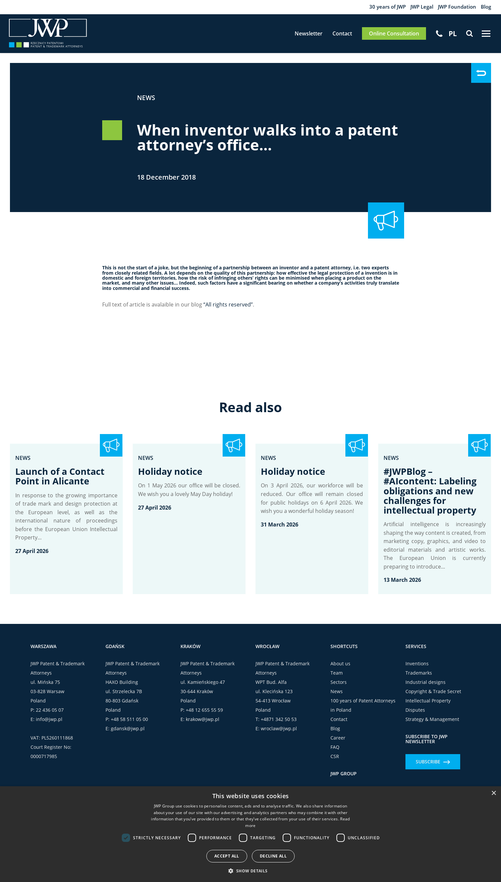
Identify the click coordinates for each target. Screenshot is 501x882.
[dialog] (250, 834)
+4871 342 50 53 (279, 725)
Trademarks (418, 679)
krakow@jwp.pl (202, 725)
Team (336, 679)
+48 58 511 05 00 (129, 725)
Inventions (417, 670)
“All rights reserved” (228, 308)
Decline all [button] (273, 856)
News (146, 101)
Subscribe (433, 768)
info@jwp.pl (49, 725)
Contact (337, 35)
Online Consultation (389, 35)
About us (340, 670)
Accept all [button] (226, 856)
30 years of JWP (380, 7)
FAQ (334, 753)
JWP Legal (417, 7)
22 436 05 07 (50, 716)
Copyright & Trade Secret (433, 697)
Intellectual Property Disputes (428, 711)
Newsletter (304, 35)
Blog (485, 7)
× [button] (493, 793)
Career (337, 744)
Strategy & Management (432, 725)
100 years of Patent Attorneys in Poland (362, 711)
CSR (334, 762)
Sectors (338, 688)
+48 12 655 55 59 (204, 716)
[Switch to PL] (448, 35)
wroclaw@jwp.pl (279, 735)
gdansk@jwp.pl (128, 735)
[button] (250, 870)
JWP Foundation (454, 7)
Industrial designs (425, 688)
